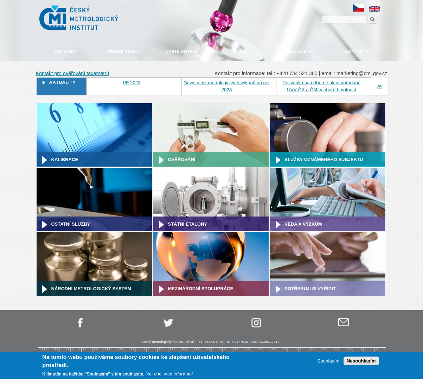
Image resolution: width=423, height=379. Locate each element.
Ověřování (182, 159)
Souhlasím (328, 361)
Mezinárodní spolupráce (200, 288)
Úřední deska (123, 51)
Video (239, 51)
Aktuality (62, 82)
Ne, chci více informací (169, 374)
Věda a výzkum (303, 224)
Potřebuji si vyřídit (310, 288)
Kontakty (356, 51)
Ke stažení (298, 51)
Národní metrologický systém (91, 288)
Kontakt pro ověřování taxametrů (72, 73)
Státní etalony (187, 224)
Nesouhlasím (361, 361)
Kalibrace (64, 159)
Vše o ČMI (65, 51)
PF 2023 (131, 82)
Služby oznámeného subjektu (324, 159)
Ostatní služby (70, 224)
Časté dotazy (181, 51)
